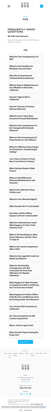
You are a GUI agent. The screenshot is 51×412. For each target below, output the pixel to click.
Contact (45, 353)
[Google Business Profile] (21, 394)
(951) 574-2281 (25, 388)
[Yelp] (27, 394)
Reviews (27, 353)
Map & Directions (25, 381)
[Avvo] (30, 394)
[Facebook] (24, 394)
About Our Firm (10, 355)
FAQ (40, 353)
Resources (21, 353)
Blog (37, 353)
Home (5, 353)
